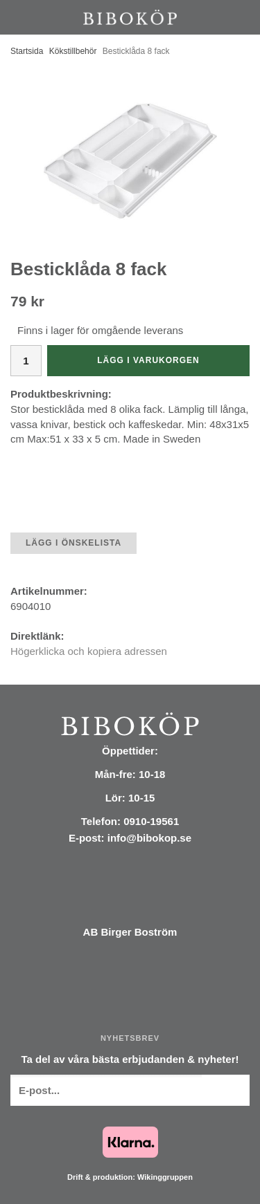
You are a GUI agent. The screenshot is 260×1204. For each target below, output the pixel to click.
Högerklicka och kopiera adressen (88, 651)
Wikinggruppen (165, 1177)
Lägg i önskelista (73, 543)
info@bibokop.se (149, 838)
